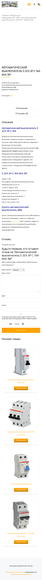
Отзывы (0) (21, 113)
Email (4, 305)
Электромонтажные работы (21, 574)
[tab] (21, 108)
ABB (18, 17)
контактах (15, 221)
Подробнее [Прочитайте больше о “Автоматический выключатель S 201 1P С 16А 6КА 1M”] (21, 388)
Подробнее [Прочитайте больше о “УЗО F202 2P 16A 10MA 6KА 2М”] (21, 490)
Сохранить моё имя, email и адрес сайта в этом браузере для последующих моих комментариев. (19, 317)
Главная (5, 15)
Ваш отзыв (6, 273)
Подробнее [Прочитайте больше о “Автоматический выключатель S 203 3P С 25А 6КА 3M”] (21, 440)
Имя (4, 296)
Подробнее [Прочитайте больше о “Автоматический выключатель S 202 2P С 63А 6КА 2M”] (21, 542)
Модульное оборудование (11, 16)
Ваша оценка (6, 270)
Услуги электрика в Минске (14, 572)
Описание (22, 108)
